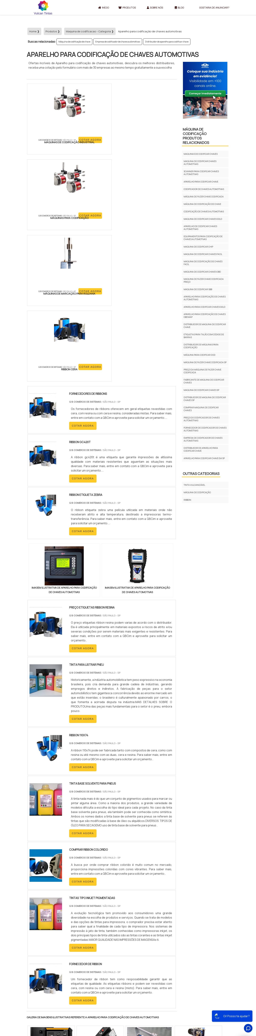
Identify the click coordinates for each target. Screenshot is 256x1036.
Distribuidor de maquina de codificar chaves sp (205, 399)
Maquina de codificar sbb (198, 289)
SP (72, 938)
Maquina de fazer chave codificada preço (204, 280)
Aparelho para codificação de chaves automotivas (205, 298)
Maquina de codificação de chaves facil (203, 263)
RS (96, 938)
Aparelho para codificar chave (201, 181)
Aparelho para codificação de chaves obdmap (205, 316)
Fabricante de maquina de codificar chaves (204, 381)
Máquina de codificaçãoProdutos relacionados (196, 136)
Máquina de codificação (197, 492)
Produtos (127, 7)
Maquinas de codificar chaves (201, 153)
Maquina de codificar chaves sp (201, 390)
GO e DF (132, 938)
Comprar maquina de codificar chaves (201, 409)
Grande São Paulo (122, 970)
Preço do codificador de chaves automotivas (202, 419)
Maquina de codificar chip (198, 246)
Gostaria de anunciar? (214, 7)
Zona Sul (87, 970)
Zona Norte (55, 970)
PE (105, 938)
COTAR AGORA (46, 151)
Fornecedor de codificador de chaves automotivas (205, 429)
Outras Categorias (201, 473)
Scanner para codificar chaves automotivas (201, 173)
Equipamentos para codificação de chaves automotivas (203, 238)
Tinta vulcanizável (194, 484)
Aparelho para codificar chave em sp (204, 458)
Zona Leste (103, 970)
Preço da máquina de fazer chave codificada (202, 371)
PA (152, 938)
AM (143, 938)
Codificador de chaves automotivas (204, 189)
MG (55, 938)
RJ (46, 938)
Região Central (37, 970)
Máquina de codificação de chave (74, 41)
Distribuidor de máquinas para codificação (201, 346)
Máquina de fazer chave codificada (204, 196)
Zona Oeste (72, 970)
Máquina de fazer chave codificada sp (205, 362)
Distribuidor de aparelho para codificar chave (166, 41)
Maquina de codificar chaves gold (203, 218)
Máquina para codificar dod (199, 354)
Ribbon (187, 499)
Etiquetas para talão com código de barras (204, 336)
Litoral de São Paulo (146, 970)
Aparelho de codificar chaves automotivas (200, 228)
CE (121, 938)
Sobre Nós (155, 7)
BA (113, 938)
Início (103, 7)
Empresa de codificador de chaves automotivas (117, 41)
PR (80, 938)
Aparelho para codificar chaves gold (204, 306)
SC (88, 938)
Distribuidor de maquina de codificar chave (205, 326)
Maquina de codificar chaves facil (203, 254)
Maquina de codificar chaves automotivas (200, 163)
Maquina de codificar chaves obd (202, 271)
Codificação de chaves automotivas (204, 211)
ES (63, 938)
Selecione (34, 938)
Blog (179, 7)
